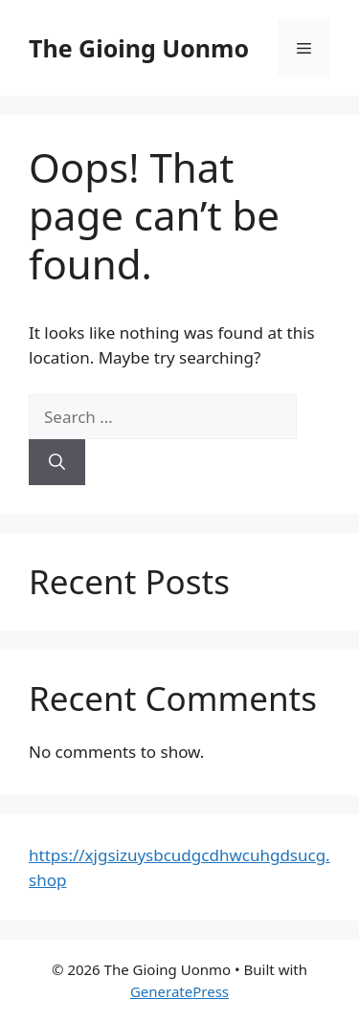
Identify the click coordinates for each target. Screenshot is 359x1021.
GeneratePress (179, 991)
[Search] (57, 462)
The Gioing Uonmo (139, 48)
